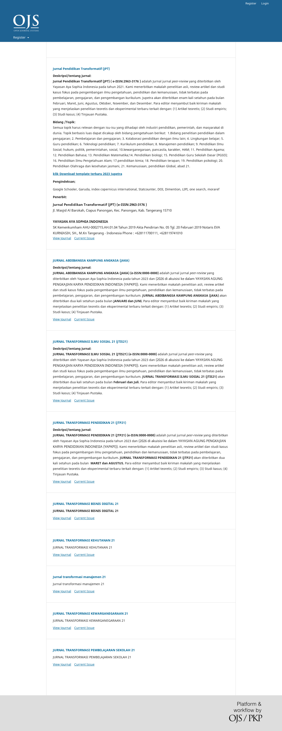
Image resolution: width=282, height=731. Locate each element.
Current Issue (84, 238)
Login (265, 3)
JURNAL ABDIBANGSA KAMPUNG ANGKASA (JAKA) (91, 260)
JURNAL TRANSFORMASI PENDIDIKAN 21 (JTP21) (89, 422)
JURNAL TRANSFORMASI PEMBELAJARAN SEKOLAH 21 (94, 650)
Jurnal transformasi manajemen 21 (79, 577)
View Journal (62, 238)
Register (19, 37)
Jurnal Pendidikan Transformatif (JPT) (81, 69)
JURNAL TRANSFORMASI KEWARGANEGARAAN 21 (90, 613)
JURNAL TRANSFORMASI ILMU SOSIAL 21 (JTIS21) (90, 341)
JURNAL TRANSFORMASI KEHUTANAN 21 (84, 540)
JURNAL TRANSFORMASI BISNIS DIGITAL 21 (86, 504)
